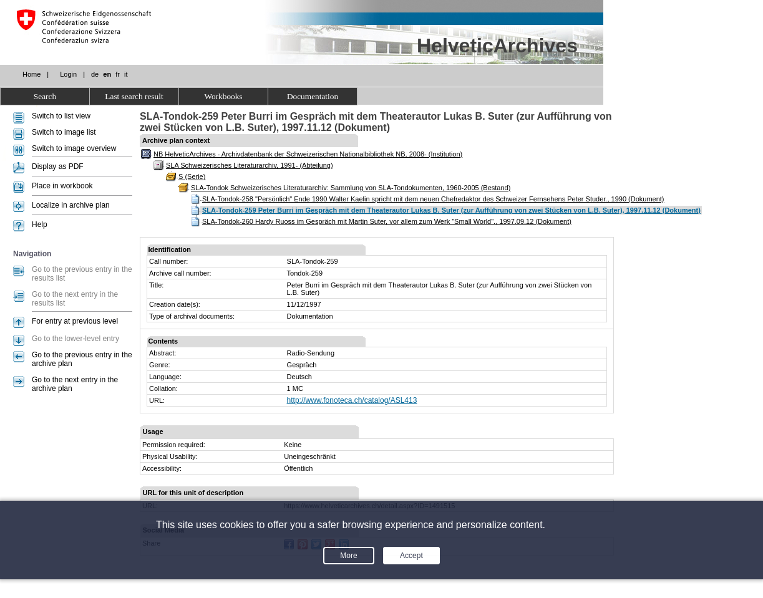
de (95, 74)
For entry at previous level (75, 321)
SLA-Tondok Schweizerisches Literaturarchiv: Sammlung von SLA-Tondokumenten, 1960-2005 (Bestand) (350, 187)
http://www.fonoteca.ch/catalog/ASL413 (352, 400)
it (126, 74)
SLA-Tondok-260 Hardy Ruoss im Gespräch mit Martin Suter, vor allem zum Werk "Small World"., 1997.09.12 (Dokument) (386, 221)
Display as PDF (58, 166)
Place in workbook (62, 185)
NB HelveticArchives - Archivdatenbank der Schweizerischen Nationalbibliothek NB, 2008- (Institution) (307, 154)
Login (68, 74)
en (107, 74)
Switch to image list (64, 132)
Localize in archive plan (71, 205)
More (348, 555)
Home (31, 74)
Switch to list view (61, 116)
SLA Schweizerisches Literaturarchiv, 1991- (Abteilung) (249, 165)
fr (117, 74)
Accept (411, 555)
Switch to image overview (74, 148)
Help (39, 224)
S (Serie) (191, 176)
